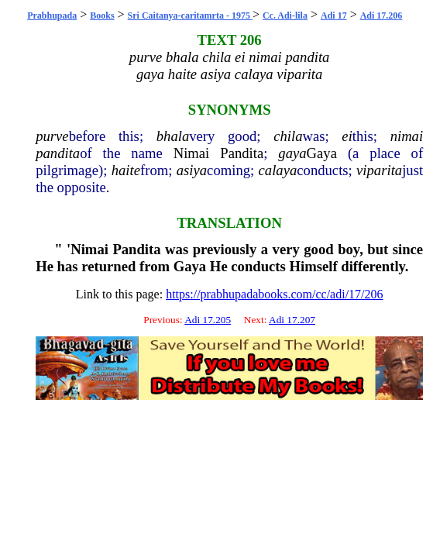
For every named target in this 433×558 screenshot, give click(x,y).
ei (347, 136)
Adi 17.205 (207, 320)
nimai (407, 136)
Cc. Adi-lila (285, 15)
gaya (292, 153)
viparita (379, 170)
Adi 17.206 (381, 15)
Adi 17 (334, 15)
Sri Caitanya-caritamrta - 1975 (190, 15)
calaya (278, 170)
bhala (173, 136)
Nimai (192, 153)
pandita (58, 153)
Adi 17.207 (292, 320)
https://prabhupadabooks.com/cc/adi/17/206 (274, 294)
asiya (192, 170)
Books (102, 15)
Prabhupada (52, 15)
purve (52, 136)
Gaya (322, 153)
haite (126, 170)
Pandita (241, 153)
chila (287, 136)
